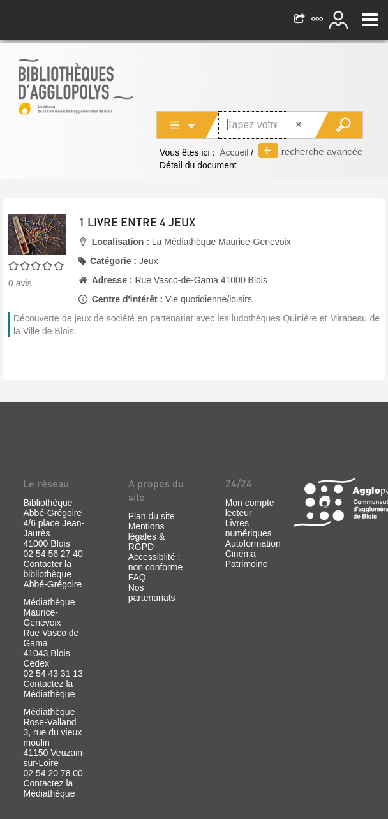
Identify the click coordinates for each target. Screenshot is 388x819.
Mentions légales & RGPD (146, 536)
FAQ (137, 577)
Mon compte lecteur (249, 508)
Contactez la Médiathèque (49, 689)
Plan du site (151, 516)
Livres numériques (248, 528)
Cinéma (240, 554)
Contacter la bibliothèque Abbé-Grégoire (52, 574)
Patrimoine (246, 564)
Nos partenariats (151, 592)
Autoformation (253, 543)
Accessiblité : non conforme (155, 562)
